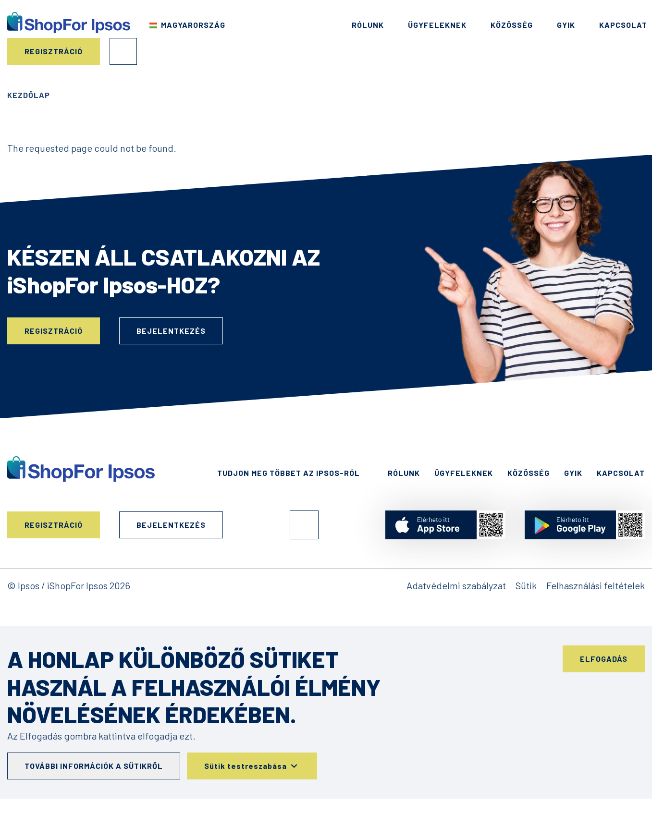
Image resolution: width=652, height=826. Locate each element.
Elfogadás (603, 658)
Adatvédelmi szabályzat (456, 585)
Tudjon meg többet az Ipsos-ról (288, 472)
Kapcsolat (623, 24)
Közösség (512, 24)
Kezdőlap (28, 94)
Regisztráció (54, 51)
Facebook (304, 524)
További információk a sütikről (94, 765)
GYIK (566, 24)
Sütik (526, 585)
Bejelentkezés (123, 51)
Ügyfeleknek (437, 24)
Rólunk (368, 24)
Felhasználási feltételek (595, 585)
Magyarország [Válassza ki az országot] (193, 24)
